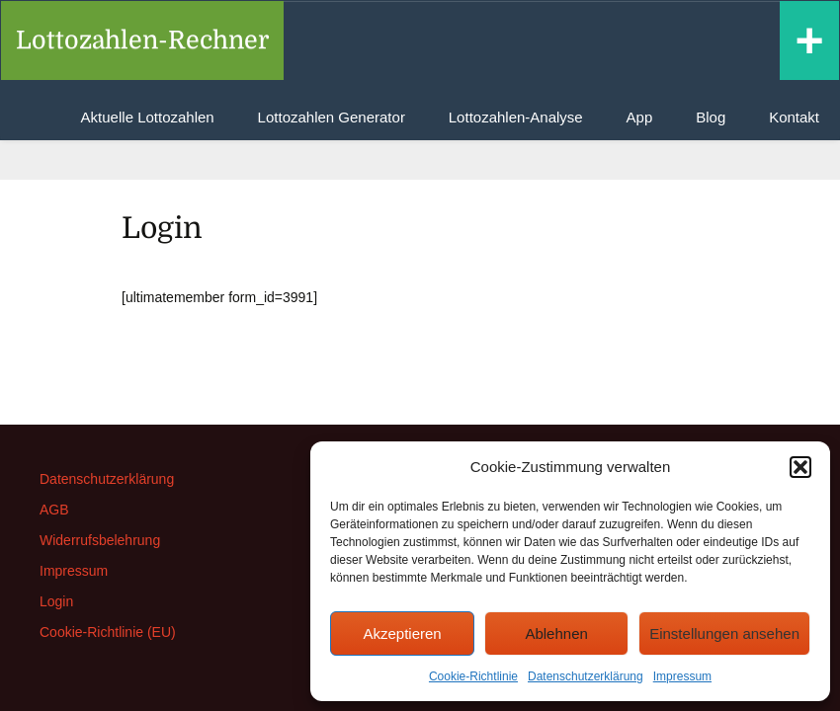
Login (56, 601)
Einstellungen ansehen (724, 633)
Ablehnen (556, 633)
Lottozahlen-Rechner (142, 40)
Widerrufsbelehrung (100, 540)
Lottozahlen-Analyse (516, 117)
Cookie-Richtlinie (473, 676)
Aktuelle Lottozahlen (147, 117)
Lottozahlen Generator (331, 117)
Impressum (682, 676)
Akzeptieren (402, 633)
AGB (54, 509)
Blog (710, 117)
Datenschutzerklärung (585, 676)
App (640, 117)
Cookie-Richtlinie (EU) (108, 632)
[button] (800, 467)
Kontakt (794, 117)
